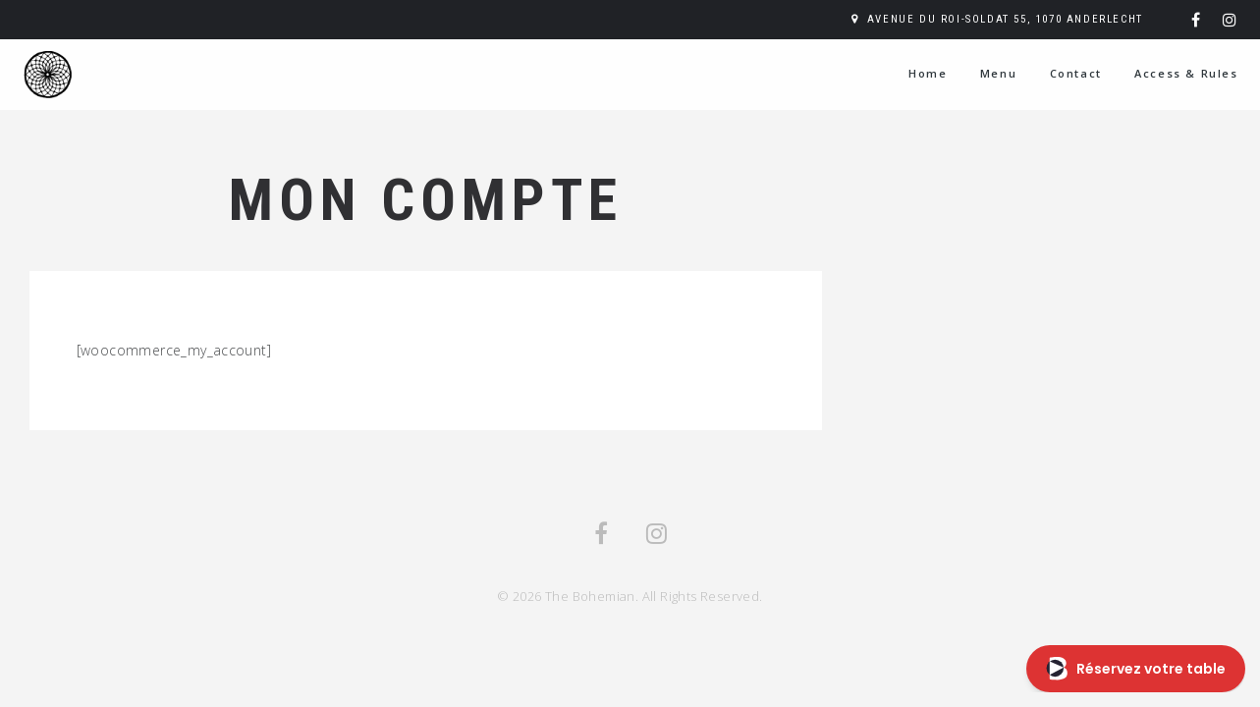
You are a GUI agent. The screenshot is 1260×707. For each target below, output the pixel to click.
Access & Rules (1185, 73)
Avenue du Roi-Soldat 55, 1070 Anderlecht (1005, 19)
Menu (998, 73)
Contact (1076, 73)
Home (927, 73)
